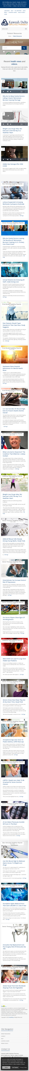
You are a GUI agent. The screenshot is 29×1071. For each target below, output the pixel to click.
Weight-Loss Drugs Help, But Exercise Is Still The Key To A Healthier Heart (12, 496)
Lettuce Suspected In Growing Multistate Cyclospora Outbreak (13, 203)
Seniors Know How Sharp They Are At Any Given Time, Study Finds (14, 701)
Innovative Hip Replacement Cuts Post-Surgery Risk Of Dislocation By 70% (14, 947)
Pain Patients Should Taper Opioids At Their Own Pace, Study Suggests (14, 325)
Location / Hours (13, 12)
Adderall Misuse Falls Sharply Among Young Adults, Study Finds (14, 540)
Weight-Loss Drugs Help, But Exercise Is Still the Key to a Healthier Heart (12, 131)
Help (12, 10)
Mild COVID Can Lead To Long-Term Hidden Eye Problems (14, 660)
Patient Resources (5, 1033)
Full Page (22, 215)
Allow (6, 1067)
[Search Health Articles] (11, 48)
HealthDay (11, 1017)
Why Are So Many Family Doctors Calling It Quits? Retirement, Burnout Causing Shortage (14, 98)
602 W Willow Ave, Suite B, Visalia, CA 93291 (14, 2)
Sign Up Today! (21, 12)
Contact (3, 1036)
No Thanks (15, 1067)
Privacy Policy (4, 1043)
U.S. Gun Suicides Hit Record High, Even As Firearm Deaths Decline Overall (14, 411)
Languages (7, 10)
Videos (16, 51)
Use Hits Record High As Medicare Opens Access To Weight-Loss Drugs (14, 863)
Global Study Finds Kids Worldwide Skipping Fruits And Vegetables (14, 987)
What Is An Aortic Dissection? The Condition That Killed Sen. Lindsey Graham (14, 454)
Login (5, 14)
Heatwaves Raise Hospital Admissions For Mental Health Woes (13, 368)
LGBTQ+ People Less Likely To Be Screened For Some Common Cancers (13, 782)
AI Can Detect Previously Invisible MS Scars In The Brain (13, 823)
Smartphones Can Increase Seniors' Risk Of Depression (14, 581)
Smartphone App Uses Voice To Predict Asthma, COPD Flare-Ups (13, 741)
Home (9, 36)
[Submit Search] (24, 48)
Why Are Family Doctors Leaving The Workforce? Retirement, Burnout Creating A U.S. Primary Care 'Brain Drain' (13, 241)
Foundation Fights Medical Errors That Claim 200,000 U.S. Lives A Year (14, 904)
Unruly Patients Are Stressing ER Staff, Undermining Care (13, 281)
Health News (7, 51)
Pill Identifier (18, 10)
